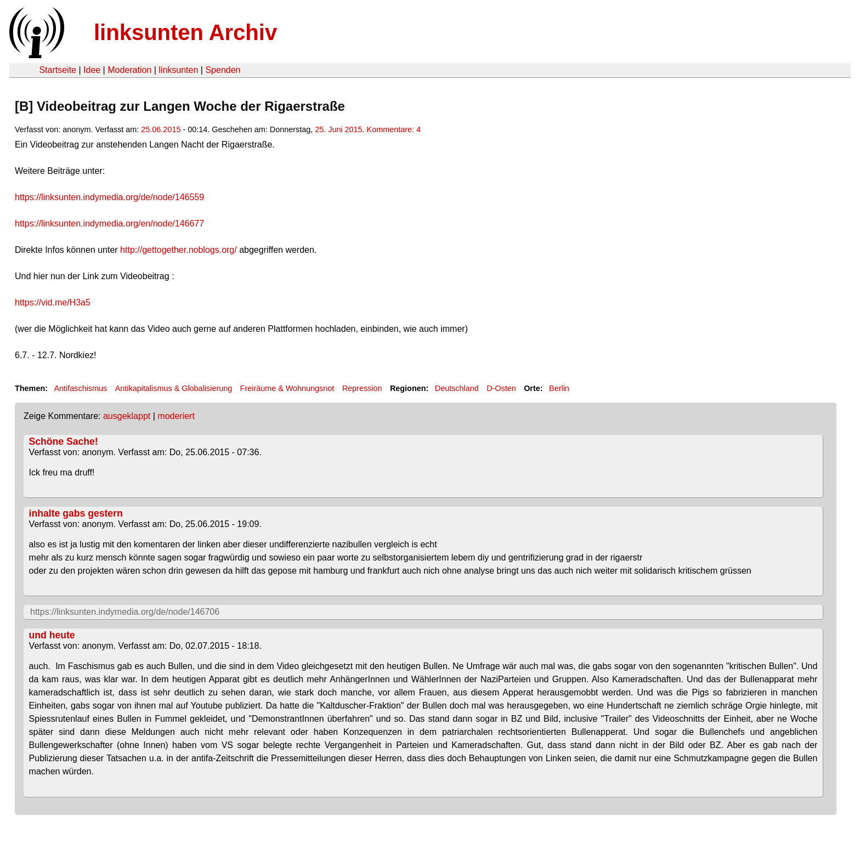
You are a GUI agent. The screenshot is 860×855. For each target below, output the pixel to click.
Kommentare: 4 (394, 129)
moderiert (176, 416)
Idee (91, 70)
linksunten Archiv (185, 32)
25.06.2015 (160, 129)
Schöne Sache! (63, 441)
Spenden (222, 70)
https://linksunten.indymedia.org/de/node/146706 (124, 611)
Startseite (57, 70)
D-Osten (501, 388)
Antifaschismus (80, 388)
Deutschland (457, 388)
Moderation (129, 70)
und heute (52, 635)
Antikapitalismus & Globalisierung (174, 388)
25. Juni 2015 (338, 129)
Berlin (559, 388)
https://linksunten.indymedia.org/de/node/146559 (109, 197)
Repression (362, 388)
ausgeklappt (126, 416)
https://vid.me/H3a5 (52, 302)
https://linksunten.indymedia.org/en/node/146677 (109, 223)
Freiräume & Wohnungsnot (287, 388)
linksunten (178, 70)
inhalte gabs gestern (76, 513)
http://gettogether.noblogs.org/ (178, 249)
